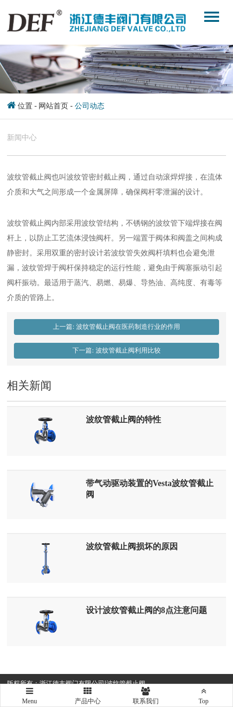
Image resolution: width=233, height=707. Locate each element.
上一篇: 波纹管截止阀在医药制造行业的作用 (116, 326)
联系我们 (145, 694)
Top (204, 694)
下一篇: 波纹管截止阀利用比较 (116, 350)
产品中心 (87, 694)
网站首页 (53, 106)
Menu (29, 691)
